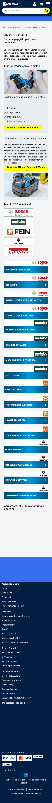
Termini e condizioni (16, 789)
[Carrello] (41, 4)
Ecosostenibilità (9, 633)
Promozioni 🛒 (8, 684)
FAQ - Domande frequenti (13, 606)
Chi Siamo (6, 611)
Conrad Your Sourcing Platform (16, 616)
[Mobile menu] (48, 4)
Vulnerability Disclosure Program (16, 698)
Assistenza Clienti (10, 584)
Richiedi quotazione (10, 652)
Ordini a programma (11, 665)
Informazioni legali (36, 789)
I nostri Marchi (8, 625)
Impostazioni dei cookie (14, 702)
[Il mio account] (35, 4)
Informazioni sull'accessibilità (15, 642)
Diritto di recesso (33, 793)
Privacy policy (17, 793)
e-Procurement (8, 657)
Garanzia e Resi (9, 601)
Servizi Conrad (9, 648)
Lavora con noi (8, 693)
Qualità (5, 629)
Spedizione (7, 592)
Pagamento (7, 597)
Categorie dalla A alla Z (12, 680)
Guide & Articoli (9, 620)
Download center (9, 689)
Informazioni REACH (11, 638)
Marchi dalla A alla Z (11, 676)
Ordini (4, 588)
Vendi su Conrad (9, 661)
